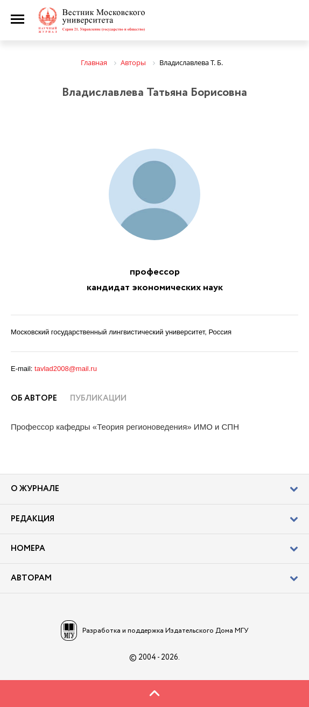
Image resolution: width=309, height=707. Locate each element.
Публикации (98, 398)
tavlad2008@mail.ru (65, 369)
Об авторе (34, 398)
